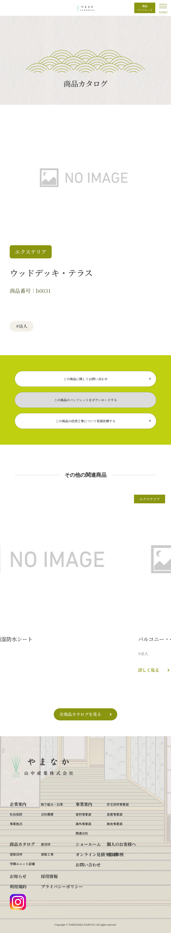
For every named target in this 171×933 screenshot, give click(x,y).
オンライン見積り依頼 (96, 854)
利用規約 (18, 887)
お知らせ (18, 876)
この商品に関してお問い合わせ (85, 379)
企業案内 (18, 804)
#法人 (21, 326)
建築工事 (47, 854)
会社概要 (47, 814)
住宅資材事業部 (118, 804)
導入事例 (115, 854)
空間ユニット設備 (22, 863)
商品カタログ (22, 844)
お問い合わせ (88, 865)
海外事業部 (83, 823)
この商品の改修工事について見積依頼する (85, 421)
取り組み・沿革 (52, 804)
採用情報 (49, 876)
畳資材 (45, 844)
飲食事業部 (114, 823)
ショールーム (88, 844)
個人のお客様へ (121, 844)
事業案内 (84, 804)
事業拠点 (16, 823)
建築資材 (16, 854)
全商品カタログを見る (80, 714)
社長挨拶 (16, 814)
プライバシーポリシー (62, 887)
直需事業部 (114, 814)
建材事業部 (83, 814)
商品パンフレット (145, 8)
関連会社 (82, 833)
